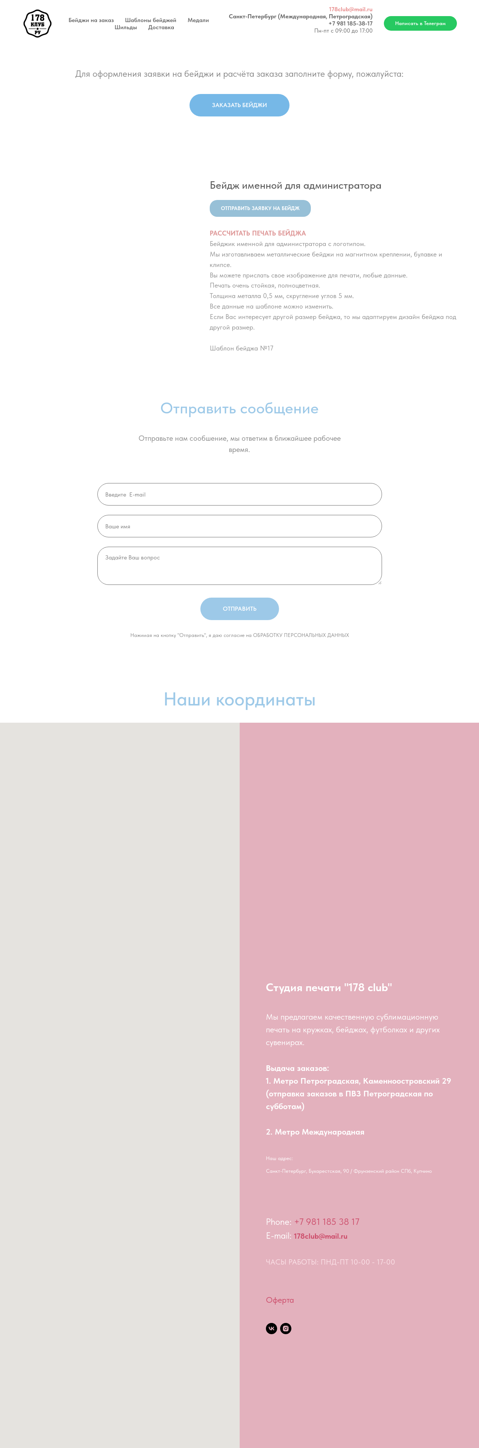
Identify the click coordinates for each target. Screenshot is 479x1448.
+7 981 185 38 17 (327, 1221)
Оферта (280, 1300)
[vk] (271, 1328)
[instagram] (285, 1328)
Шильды (126, 27)
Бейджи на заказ (91, 20)
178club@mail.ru (351, 9)
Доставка (161, 27)
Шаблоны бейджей (150, 20)
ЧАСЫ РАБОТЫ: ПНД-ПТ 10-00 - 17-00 (330, 1261)
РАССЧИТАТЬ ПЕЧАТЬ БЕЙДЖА (258, 233)
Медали (198, 20)
